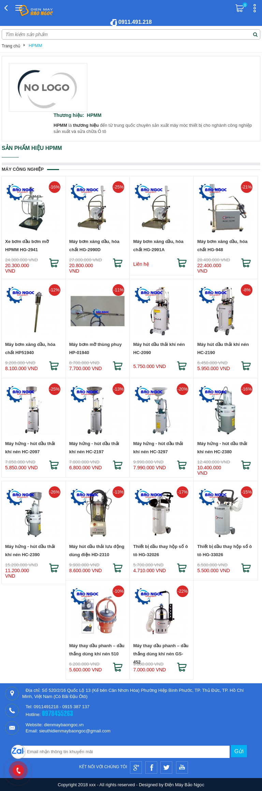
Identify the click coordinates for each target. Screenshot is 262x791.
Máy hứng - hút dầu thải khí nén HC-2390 (30, 550)
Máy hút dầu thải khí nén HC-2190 (223, 348)
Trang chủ (11, 46)
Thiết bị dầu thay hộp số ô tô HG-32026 (160, 550)
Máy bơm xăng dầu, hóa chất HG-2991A (158, 245)
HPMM (35, 45)
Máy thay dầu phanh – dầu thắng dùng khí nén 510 (97, 649)
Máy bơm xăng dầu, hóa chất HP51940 (30, 348)
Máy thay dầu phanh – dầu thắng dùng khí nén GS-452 (160, 651)
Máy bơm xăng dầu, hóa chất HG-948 (222, 245)
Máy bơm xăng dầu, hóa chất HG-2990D (94, 245)
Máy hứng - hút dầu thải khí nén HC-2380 (222, 447)
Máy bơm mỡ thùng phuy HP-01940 (95, 348)
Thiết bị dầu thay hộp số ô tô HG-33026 (224, 550)
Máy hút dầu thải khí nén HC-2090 (159, 348)
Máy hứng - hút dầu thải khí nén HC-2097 (30, 447)
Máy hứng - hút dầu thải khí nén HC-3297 (158, 447)
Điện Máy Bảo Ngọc (184, 784)
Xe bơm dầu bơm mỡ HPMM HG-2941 (27, 245)
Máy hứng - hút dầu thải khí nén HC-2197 (94, 447)
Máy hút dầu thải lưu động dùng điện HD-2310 (97, 550)
